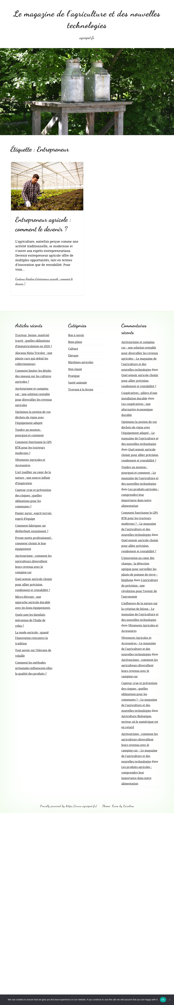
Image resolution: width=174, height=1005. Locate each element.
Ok (163, 999)
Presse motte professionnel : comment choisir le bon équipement (33, 542)
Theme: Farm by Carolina (118, 805)
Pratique (74, 375)
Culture (73, 348)
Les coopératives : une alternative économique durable (137, 409)
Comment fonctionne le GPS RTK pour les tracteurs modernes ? (33, 447)
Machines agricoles (80, 362)
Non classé (75, 368)
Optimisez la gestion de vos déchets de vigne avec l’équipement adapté (33, 416)
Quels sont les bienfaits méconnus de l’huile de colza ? (30, 619)
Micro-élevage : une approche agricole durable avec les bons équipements (32, 601)
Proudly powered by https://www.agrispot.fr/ (68, 805)
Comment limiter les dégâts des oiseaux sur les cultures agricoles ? (33, 375)
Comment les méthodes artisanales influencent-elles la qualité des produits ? (33, 667)
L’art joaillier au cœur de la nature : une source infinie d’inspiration (33, 477)
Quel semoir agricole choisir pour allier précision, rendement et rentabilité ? (33, 584)
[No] (169, 999)
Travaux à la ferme (80, 389)
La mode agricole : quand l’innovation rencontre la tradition (32, 637)
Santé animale (77, 382)
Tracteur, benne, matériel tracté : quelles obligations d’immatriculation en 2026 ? (33, 340)
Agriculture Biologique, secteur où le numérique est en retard (139, 721)
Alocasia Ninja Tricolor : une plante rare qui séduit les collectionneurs (33, 358)
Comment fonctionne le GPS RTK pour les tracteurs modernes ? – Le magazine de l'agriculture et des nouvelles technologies (139, 523)
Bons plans (75, 341)
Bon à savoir (76, 335)
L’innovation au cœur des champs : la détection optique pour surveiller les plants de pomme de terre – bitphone (139, 568)
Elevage (73, 355)
